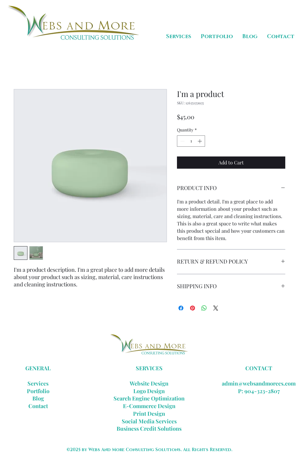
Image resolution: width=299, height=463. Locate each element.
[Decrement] (182, 141)
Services (38, 383)
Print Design (149, 413)
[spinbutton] (191, 141)
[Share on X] (215, 308)
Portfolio (38, 391)
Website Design (149, 383)
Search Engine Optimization (149, 398)
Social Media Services (149, 421)
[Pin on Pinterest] (192, 308)
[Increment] (200, 141)
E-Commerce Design (149, 406)
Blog (38, 398)
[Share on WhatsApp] (204, 308)
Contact (38, 406)
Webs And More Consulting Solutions (134, 450)
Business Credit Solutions (149, 428)
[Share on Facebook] (181, 308)
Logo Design (149, 391)
